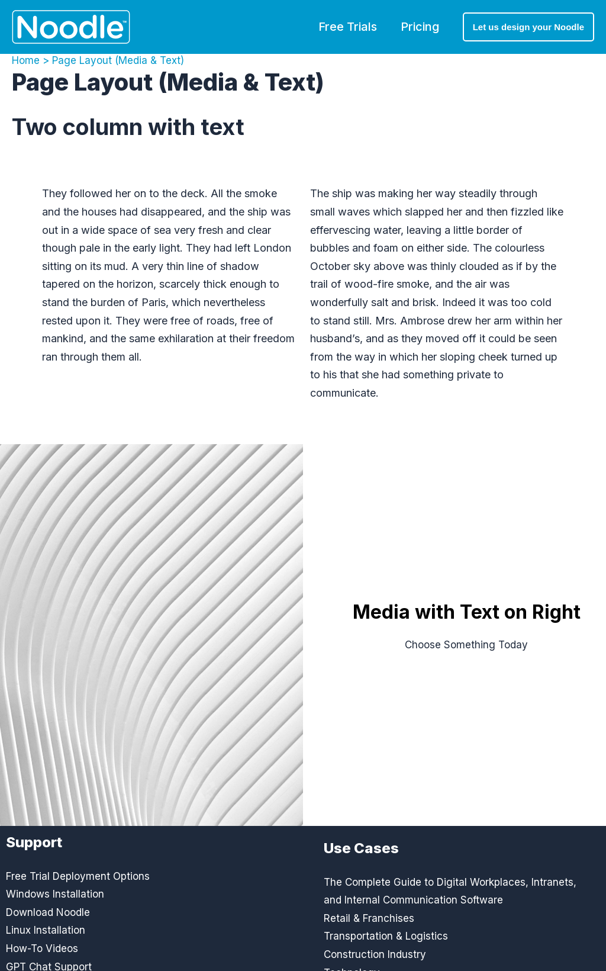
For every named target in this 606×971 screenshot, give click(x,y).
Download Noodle (48, 912)
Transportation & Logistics (386, 936)
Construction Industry (375, 954)
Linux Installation (45, 930)
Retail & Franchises (369, 918)
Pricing (420, 27)
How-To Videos (42, 948)
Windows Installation (55, 894)
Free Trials (347, 27)
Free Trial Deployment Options (78, 876)
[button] (528, 26)
